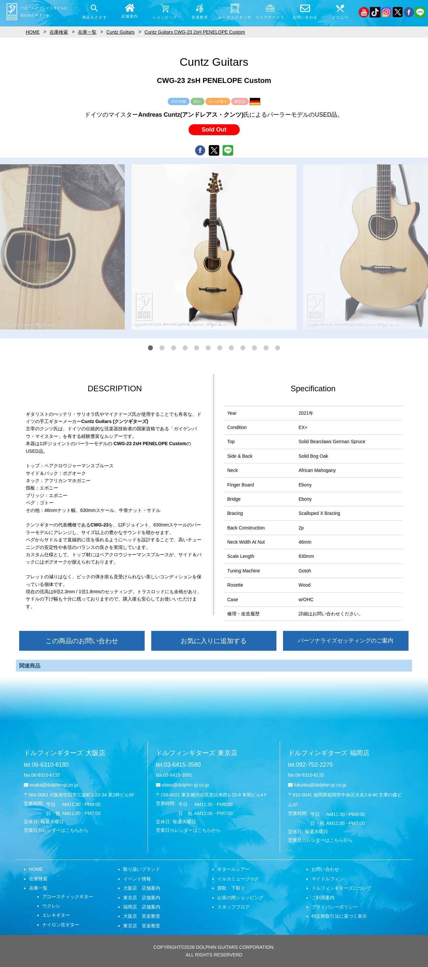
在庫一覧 (38, 888)
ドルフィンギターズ (64, 752)
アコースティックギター (67, 896)
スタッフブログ (233, 906)
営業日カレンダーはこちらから (56, 830)
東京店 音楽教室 (141, 925)
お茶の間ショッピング (240, 897)
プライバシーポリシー (334, 906)
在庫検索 (38, 878)
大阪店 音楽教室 (141, 916)
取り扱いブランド (141, 869)
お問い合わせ (325, 869)
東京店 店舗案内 (141, 897)
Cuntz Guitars (120, 32)
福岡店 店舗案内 (141, 906)
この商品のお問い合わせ (82, 640)
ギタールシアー (233, 869)
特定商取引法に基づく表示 (339, 916)
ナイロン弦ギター (60, 924)
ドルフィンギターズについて (341, 888)
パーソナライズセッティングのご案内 (345, 641)
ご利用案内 (323, 897)
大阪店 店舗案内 (141, 888)
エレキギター (56, 915)
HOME (36, 869)
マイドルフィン (327, 878)
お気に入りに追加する (214, 640)
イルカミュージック (238, 878)
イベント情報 (137, 878)
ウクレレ (51, 906)
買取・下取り (231, 888)
